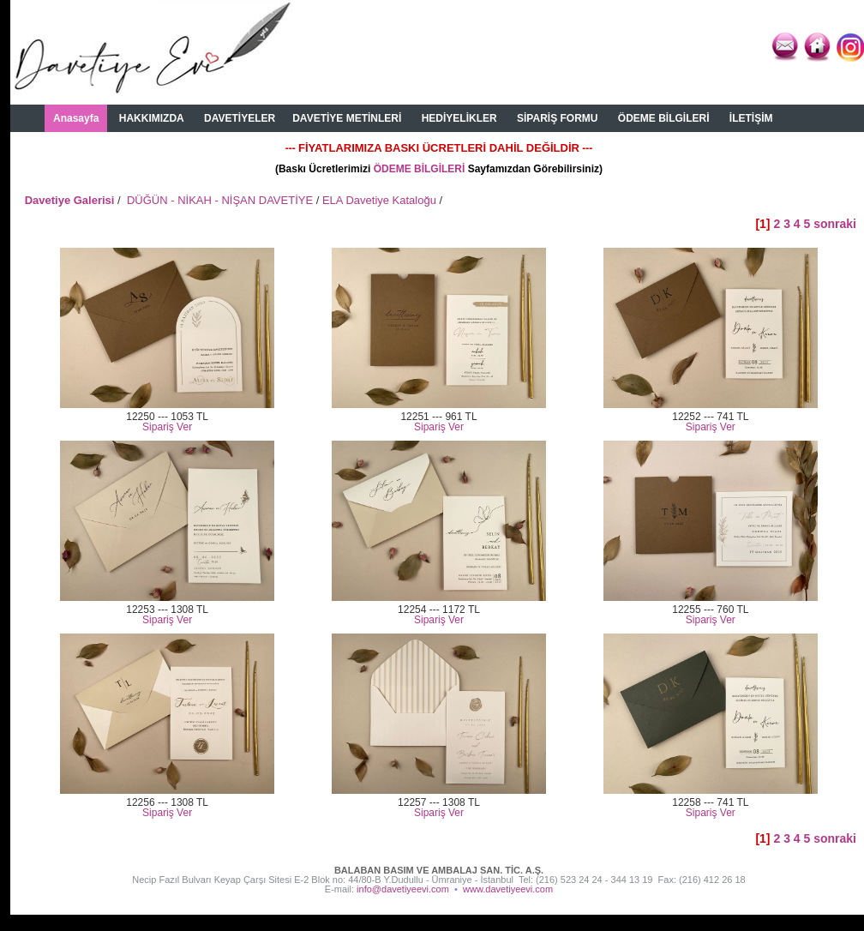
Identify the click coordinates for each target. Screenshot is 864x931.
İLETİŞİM (751, 118)
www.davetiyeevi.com (508, 889)
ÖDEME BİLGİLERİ (664, 118)
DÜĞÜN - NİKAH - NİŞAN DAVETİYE (220, 200)
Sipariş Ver (167, 427)
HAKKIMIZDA (151, 118)
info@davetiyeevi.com (403, 889)
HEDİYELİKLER (459, 118)
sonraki (834, 224)
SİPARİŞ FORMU (557, 118)
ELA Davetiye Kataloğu (379, 200)
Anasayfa (76, 118)
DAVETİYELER (239, 118)
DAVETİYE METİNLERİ (346, 118)
